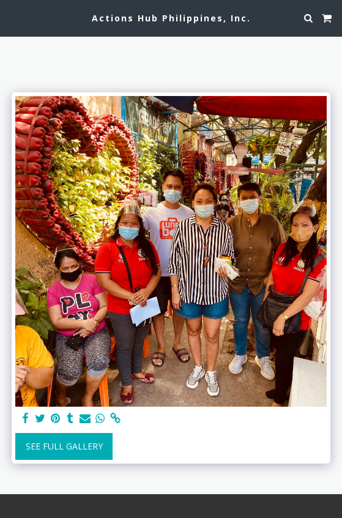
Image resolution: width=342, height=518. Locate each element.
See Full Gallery (64, 446)
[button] (13, 17)
